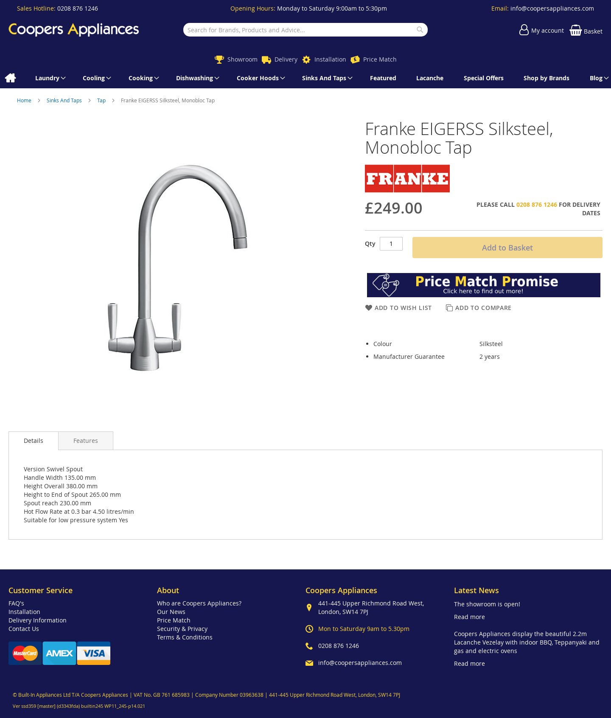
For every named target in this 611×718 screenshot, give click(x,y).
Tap (102, 100)
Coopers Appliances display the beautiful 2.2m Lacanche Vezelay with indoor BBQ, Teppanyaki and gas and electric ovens (527, 642)
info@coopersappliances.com (552, 8)
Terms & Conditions (185, 637)
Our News (171, 612)
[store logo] (73, 30)
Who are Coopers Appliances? (199, 603)
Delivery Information (37, 620)
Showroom (242, 59)
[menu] (305, 78)
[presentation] (33, 440)
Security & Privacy (182, 629)
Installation (330, 59)
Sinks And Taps (65, 100)
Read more (469, 617)
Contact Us (23, 629)
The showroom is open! (487, 604)
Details (33, 440)
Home (25, 100)
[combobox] (305, 30)
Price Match (380, 59)
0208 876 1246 (77, 8)
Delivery (286, 59)
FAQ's (16, 603)
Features (85, 440)
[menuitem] (10, 78)
